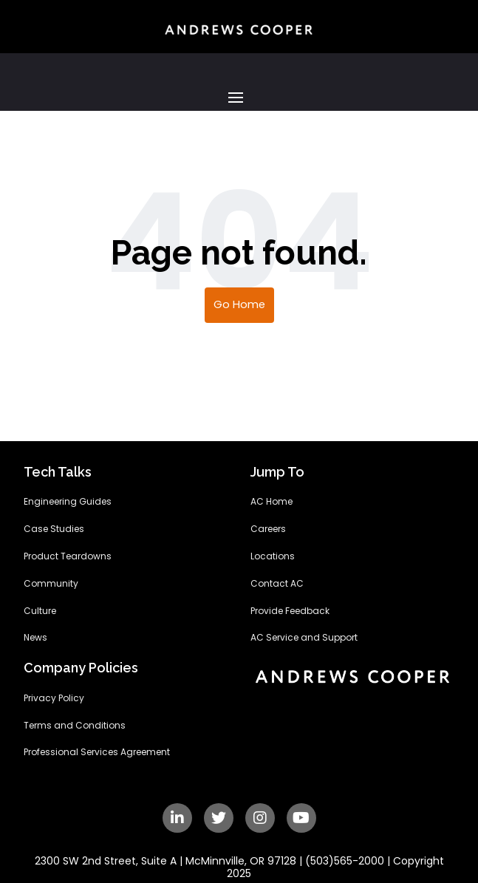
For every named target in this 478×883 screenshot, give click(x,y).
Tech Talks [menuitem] (58, 472)
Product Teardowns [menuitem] (68, 556)
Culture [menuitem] (40, 611)
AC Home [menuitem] (271, 502)
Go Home (239, 304)
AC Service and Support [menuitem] (304, 638)
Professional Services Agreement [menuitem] (97, 752)
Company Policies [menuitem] (81, 668)
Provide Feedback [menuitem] (290, 611)
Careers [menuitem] (268, 529)
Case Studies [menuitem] (54, 529)
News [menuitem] (35, 638)
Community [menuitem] (51, 584)
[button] (239, 97)
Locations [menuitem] (272, 556)
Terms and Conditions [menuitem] (75, 726)
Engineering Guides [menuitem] (68, 502)
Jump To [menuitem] (277, 472)
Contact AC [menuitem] (277, 584)
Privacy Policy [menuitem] (54, 698)
